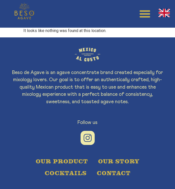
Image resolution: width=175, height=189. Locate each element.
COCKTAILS (65, 172)
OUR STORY (118, 161)
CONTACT (113, 172)
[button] (145, 14)
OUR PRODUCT (62, 161)
